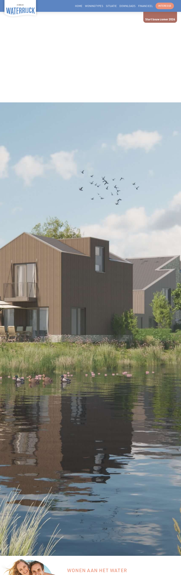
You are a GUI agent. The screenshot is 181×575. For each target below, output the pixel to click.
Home (78, 6)
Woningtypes (94, 6)
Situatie (111, 6)
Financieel (145, 6)
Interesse (164, 5)
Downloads (127, 6)
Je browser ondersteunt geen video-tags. (90, 57)
